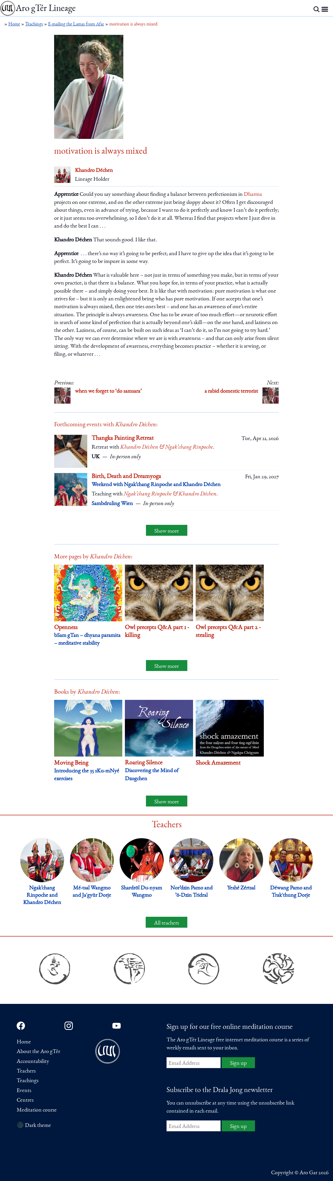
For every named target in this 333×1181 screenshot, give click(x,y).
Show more (166, 531)
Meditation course (37, 1110)
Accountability (33, 1061)
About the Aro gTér (38, 1052)
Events (24, 1091)
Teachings (28, 1081)
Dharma (253, 194)
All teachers (166, 923)
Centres (25, 1100)
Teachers (26, 1071)
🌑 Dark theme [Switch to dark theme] (34, 1125)
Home (24, 1042)
